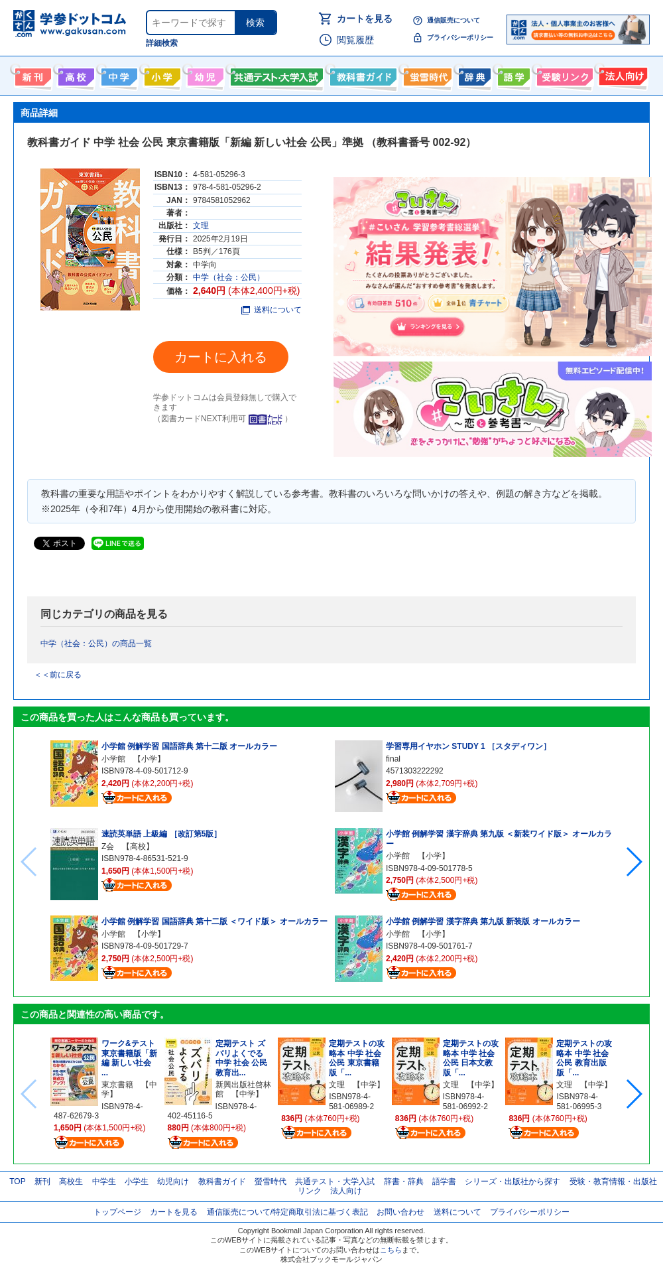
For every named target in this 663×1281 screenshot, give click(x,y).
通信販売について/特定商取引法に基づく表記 (287, 1212)
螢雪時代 (425, 74)
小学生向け (160, 74)
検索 (255, 22)
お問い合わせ (400, 1212)
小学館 (113, 759)
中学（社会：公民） (229, 277)
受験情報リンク (563, 74)
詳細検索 (162, 43)
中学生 (104, 1181)
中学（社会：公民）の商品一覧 (96, 643)
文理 (201, 225)
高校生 (71, 1181)
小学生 (137, 1181)
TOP (17, 1181)
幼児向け (203, 74)
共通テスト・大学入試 (275, 74)
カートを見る (364, 18)
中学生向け (117, 74)
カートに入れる (220, 357)
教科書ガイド (361, 74)
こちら (391, 1250)
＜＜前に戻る (58, 674)
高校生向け (74, 74)
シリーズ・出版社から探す (512, 1181)
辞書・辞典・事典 (473, 74)
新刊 (42, 1181)
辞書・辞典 (404, 1181)
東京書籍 (117, 1084)
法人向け (621, 74)
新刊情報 (31, 74)
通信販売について (453, 20)
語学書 (512, 74)
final (393, 759)
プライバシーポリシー (460, 37)
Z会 (107, 846)
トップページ (117, 1212)
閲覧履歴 (355, 39)
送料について (271, 309)
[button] (633, 861)
